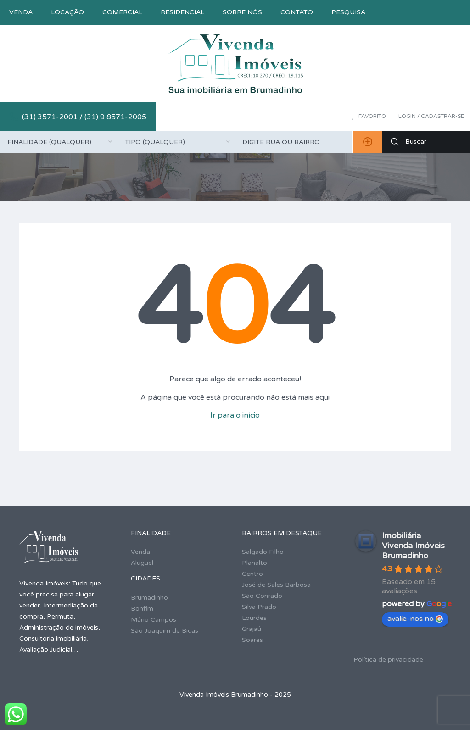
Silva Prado (259, 607)
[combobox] (58, 142)
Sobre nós (242, 12)
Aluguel (142, 563)
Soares (252, 640)
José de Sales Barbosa (276, 585)
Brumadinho (149, 598)
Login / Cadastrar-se (431, 116)
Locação (67, 12)
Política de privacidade (388, 659)
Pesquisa (348, 12)
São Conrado (262, 596)
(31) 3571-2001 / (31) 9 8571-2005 (84, 117)
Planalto (254, 563)
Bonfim (142, 609)
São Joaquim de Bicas (164, 631)
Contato (296, 12)
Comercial (122, 12)
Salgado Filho (263, 552)
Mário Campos (153, 620)
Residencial (182, 12)
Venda (21, 12)
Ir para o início (235, 415)
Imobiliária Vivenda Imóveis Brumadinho (413, 545)
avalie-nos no (415, 618)
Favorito (369, 116)
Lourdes (254, 618)
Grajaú (251, 629)
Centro (252, 574)
